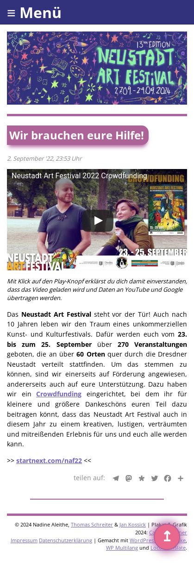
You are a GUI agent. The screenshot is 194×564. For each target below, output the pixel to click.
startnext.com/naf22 (49, 460)
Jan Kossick (132, 524)
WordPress (143, 540)
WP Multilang (122, 547)
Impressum (24, 540)
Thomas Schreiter (92, 524)
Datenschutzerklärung (65, 540)
